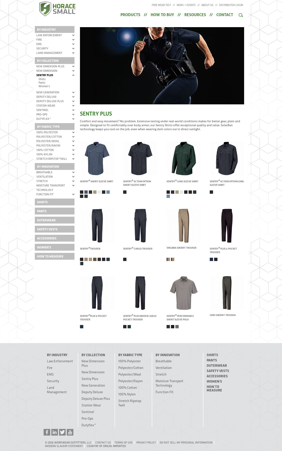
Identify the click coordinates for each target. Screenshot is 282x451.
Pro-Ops (41, 114)
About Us (207, 5)
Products (130, 14)
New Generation (47, 92)
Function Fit (45, 194)
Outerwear (46, 220)
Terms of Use (124, 442)
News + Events (186, 5)
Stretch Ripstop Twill (51, 158)
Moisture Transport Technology (50, 188)
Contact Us (103, 442)
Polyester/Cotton (49, 136)
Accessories (46, 238)
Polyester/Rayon (48, 145)
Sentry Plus (44, 75)
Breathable (44, 172)
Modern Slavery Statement (64, 446)
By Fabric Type (48, 126)
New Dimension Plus (50, 66)
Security (42, 48)
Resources (195, 14)
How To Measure (50, 256)
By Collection (48, 60)
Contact (224, 14)
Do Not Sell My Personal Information (186, 442)
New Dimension (46, 70)
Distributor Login (231, 5)
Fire (39, 39)
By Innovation (48, 166)
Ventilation (44, 176)
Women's (44, 86)
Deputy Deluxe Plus (50, 101)
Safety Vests (47, 229)
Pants (42, 82)
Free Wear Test (161, 5)
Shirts (42, 79)
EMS (39, 44)
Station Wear (45, 105)
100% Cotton (45, 150)
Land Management (49, 52)
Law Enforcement (49, 35)
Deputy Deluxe (46, 96)
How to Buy (162, 14)
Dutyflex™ (43, 118)
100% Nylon (44, 154)
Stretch (42, 181)
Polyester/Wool (47, 141)
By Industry (46, 29)
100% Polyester (47, 132)
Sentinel (42, 110)
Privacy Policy (146, 442)
